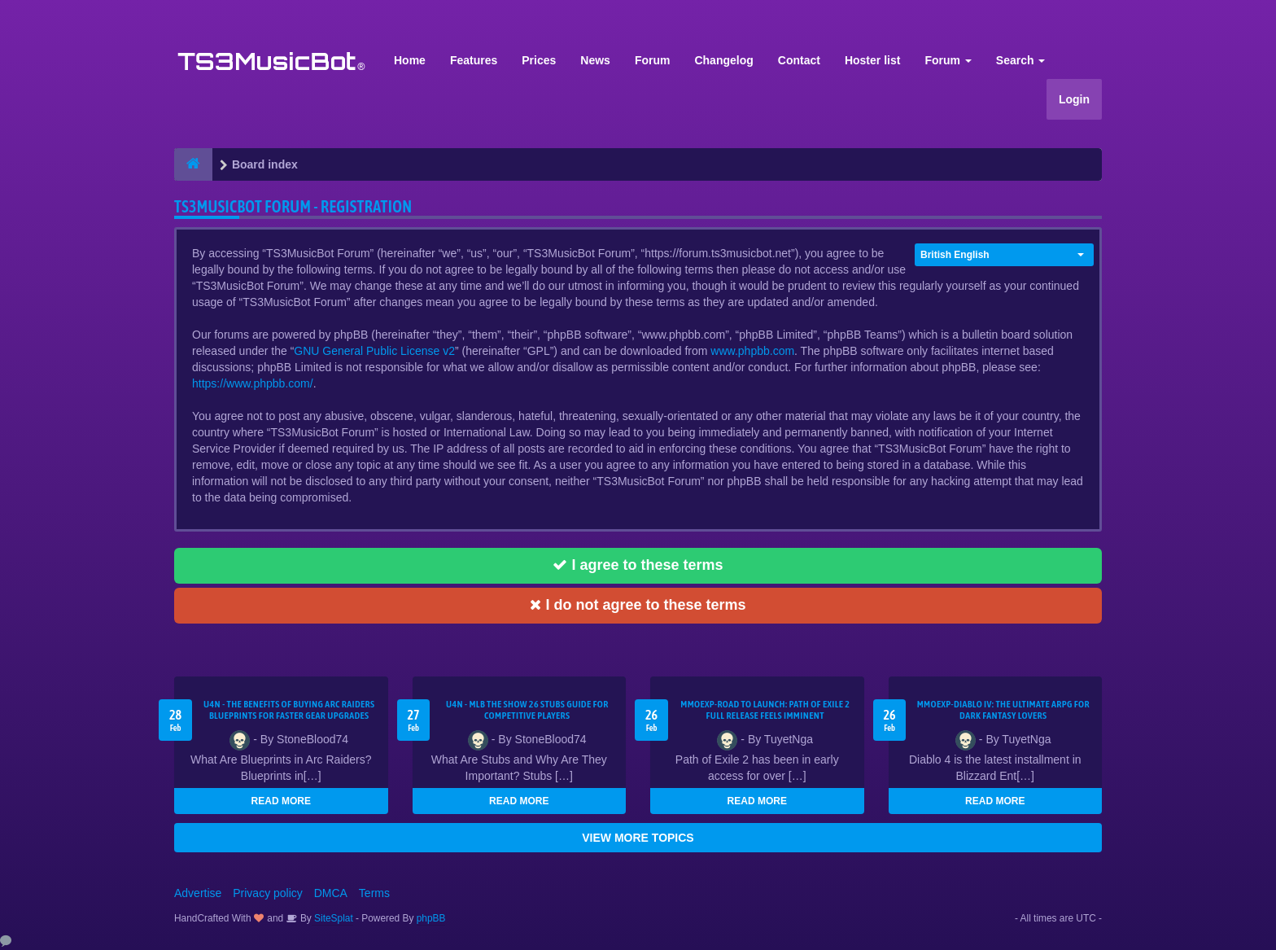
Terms (374, 893)
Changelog (723, 60)
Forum (653, 60)
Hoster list (872, 60)
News (595, 60)
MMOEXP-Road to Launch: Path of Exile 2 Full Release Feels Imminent (765, 709)
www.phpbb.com (752, 350)
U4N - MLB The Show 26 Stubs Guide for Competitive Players (527, 709)
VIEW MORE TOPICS (637, 837)
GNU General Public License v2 (374, 350)
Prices (539, 60)
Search (1021, 60)
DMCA (330, 893)
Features (473, 60)
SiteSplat (332, 918)
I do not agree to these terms (637, 605)
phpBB (431, 918)
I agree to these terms (638, 565)
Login (1074, 99)
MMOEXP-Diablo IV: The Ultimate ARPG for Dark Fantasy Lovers (1003, 709)
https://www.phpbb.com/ (252, 383)
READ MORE (281, 801)
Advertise (197, 893)
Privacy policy (268, 893)
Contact (799, 60)
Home (410, 60)
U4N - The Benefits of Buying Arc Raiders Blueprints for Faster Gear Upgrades (288, 709)
